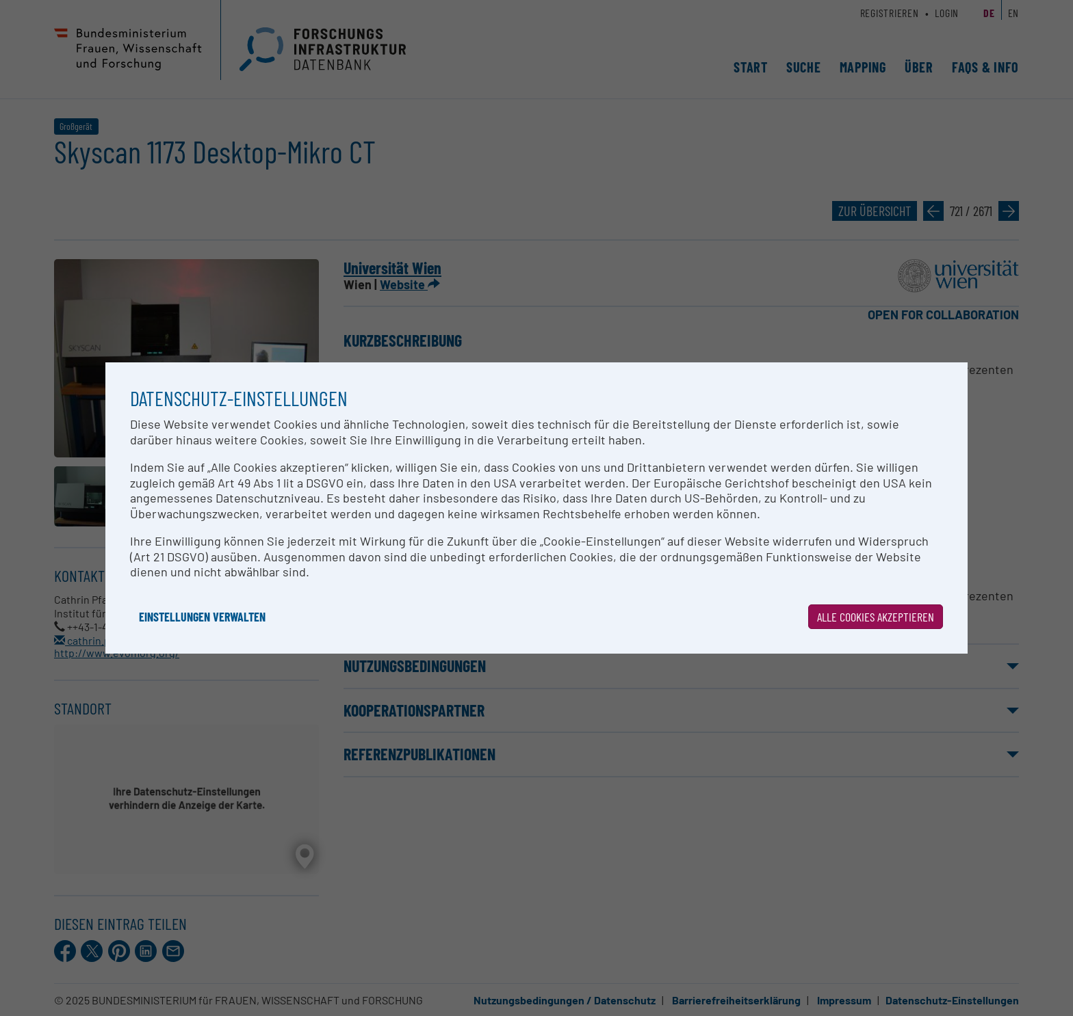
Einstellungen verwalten (202, 616)
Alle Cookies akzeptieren (875, 616)
